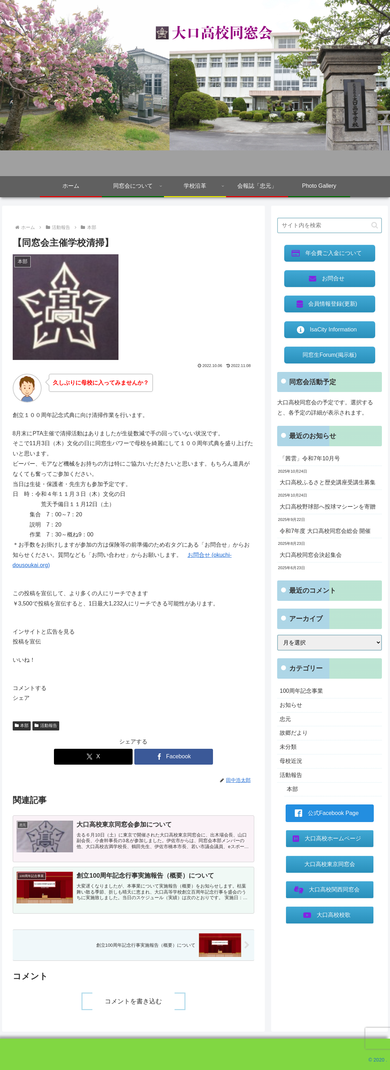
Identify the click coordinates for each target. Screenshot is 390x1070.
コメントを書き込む (133, 1001)
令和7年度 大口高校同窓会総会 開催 (325, 531)
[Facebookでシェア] (173, 757)
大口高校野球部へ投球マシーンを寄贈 (328, 507)
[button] (133, 614)
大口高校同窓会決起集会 (311, 555)
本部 (22, 725)
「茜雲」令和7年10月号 (310, 458)
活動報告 (46, 725)
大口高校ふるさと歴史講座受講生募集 (328, 482)
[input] (329, 225)
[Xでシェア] (93, 757)
